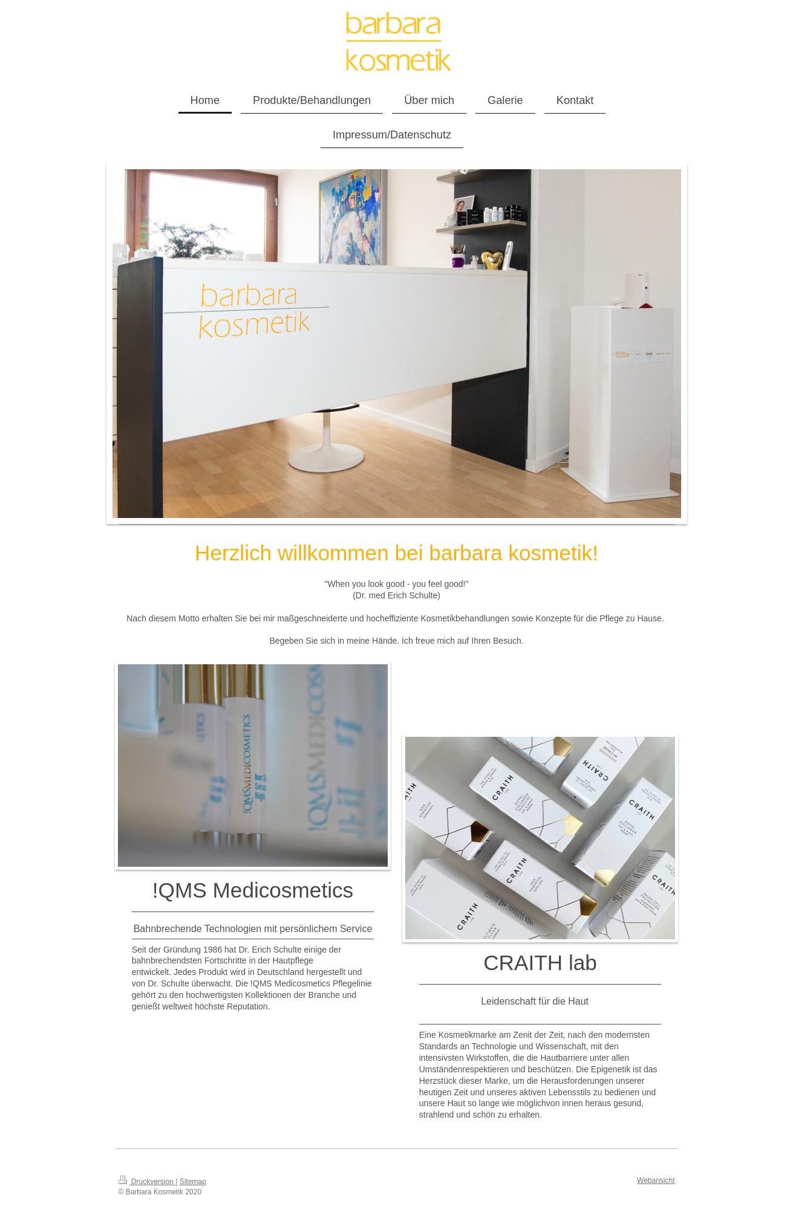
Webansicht (655, 1180)
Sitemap (193, 1181)
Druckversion (147, 1181)
